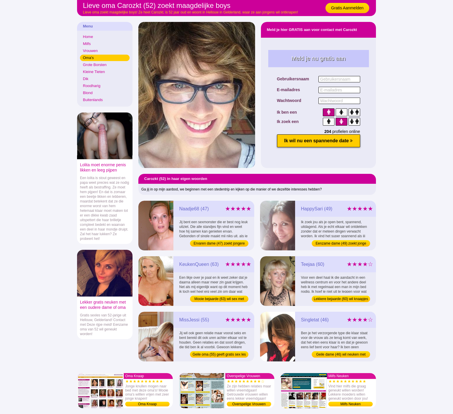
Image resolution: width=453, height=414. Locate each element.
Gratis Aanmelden (347, 8)
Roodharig (91, 86)
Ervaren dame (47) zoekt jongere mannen (219, 244)
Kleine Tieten (94, 72)
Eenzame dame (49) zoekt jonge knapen (341, 244)
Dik (85, 79)
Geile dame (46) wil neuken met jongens (340, 355)
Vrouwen (90, 50)
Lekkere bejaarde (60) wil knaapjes (341, 299)
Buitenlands (93, 100)
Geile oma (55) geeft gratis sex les (219, 354)
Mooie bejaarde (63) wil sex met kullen (219, 299)
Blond (88, 93)
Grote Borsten (95, 65)
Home (88, 36)
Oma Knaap (147, 404)
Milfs (87, 43)
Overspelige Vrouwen (249, 404)
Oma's (88, 58)
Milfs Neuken (350, 404)
